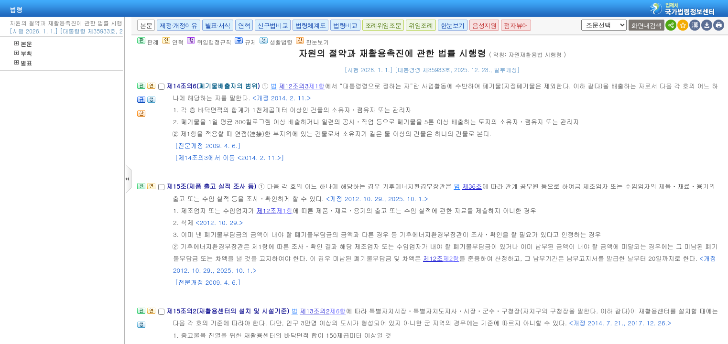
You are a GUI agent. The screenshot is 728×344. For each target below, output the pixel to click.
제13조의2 (314, 310)
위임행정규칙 (209, 42)
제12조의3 (293, 85)
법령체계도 (310, 25)
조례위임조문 (383, 25)
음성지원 (484, 25)
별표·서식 (217, 25)
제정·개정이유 (178, 25)
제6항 (337, 310)
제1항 (317, 85)
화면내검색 (646, 25)
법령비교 (345, 25)
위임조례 (421, 25)
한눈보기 (453, 25)
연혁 (244, 25)
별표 (23, 63)
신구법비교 (273, 25)
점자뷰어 (516, 25)
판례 (148, 42)
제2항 (451, 258)
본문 (23, 44)
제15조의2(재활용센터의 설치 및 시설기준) (228, 310)
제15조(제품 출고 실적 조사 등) (212, 186)
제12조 (267, 210)
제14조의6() (214, 85)
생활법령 (276, 42)
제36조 (472, 186)
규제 (245, 42)
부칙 (23, 53)
